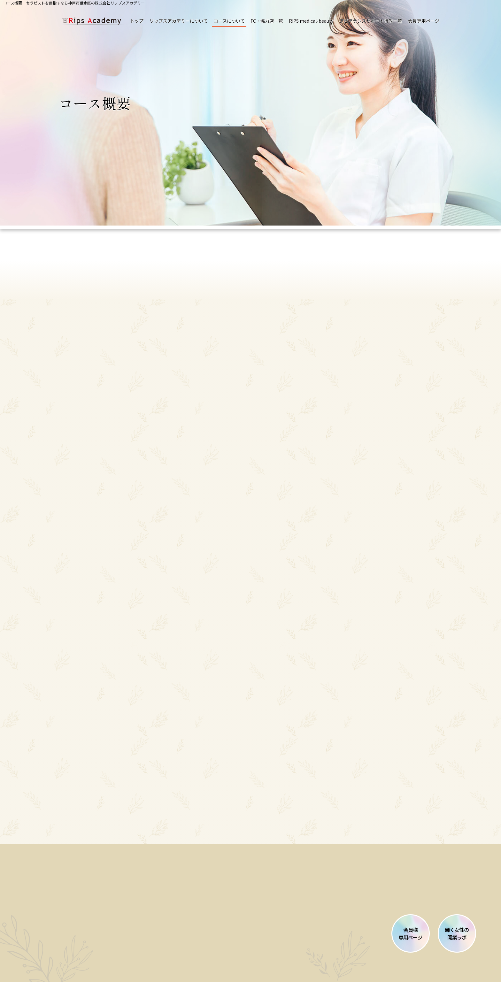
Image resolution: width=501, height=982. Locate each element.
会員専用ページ (423, 21)
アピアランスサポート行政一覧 (370, 21)
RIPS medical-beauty (311, 21)
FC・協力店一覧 (266, 21)
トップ (136, 21)
